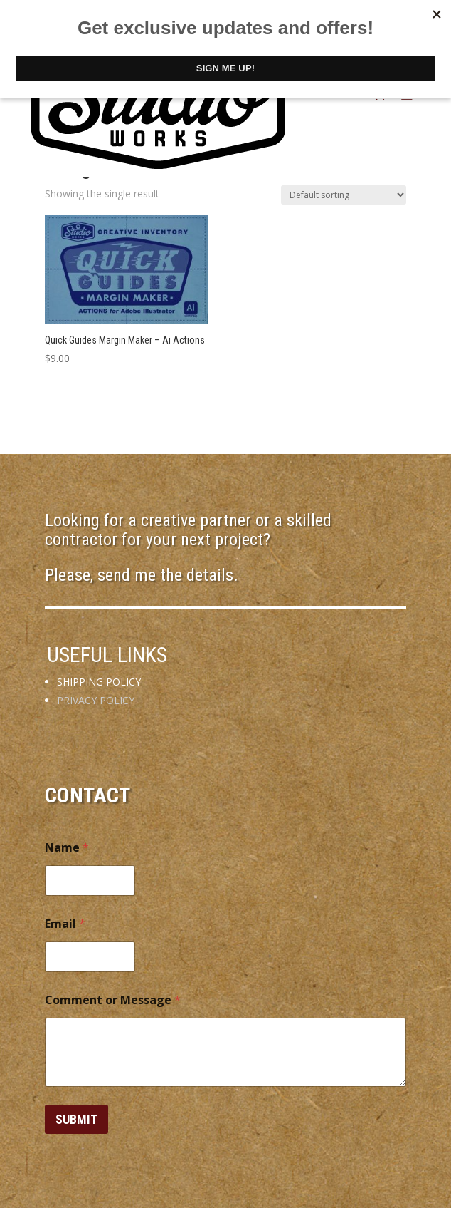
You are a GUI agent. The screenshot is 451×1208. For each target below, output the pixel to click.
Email (65, 924)
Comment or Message (113, 1000)
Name (67, 848)
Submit (76, 1119)
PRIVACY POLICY (95, 700)
